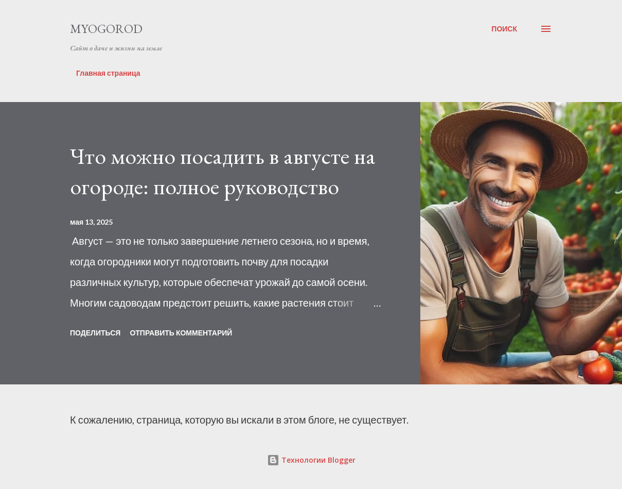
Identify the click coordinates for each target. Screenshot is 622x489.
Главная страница (108, 73)
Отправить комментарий (181, 332)
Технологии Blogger (311, 460)
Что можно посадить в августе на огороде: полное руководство (223, 171)
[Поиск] (504, 29)
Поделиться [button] (95, 332)
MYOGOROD (106, 29)
